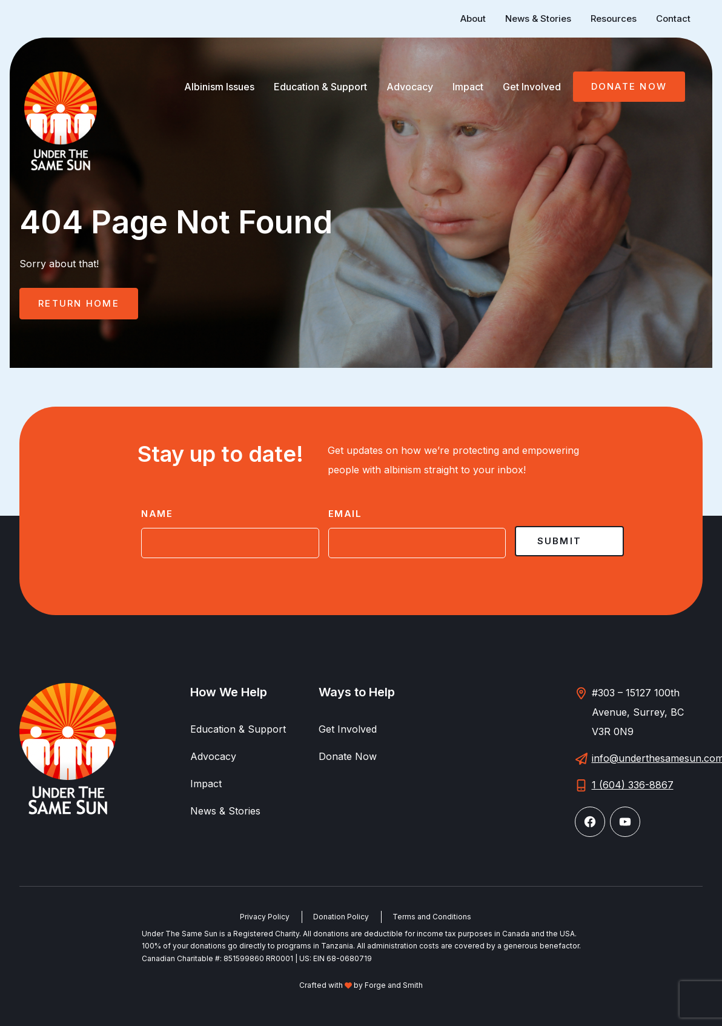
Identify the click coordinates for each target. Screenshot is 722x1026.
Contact (673, 18)
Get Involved (532, 87)
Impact (467, 87)
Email (345, 513)
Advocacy (409, 87)
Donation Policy (341, 916)
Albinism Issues (219, 87)
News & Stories (538, 18)
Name (157, 513)
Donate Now (629, 86)
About (473, 18)
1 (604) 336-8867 (633, 785)
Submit (559, 541)
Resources (614, 18)
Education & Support (320, 87)
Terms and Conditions (431, 916)
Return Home (78, 303)
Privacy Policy (265, 916)
